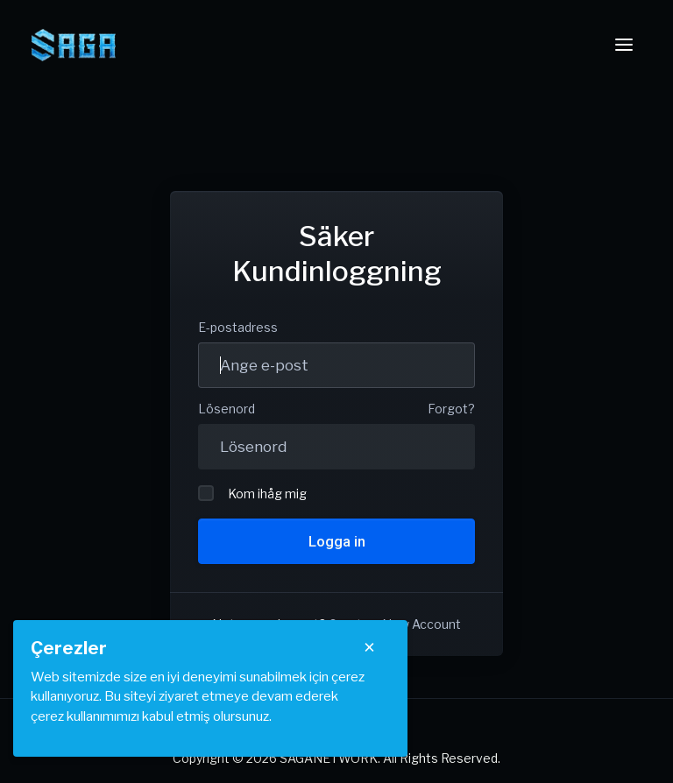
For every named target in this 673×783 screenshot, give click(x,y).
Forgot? (451, 408)
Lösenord (226, 408)
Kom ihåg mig (252, 493)
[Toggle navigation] (623, 44)
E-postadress (238, 327)
